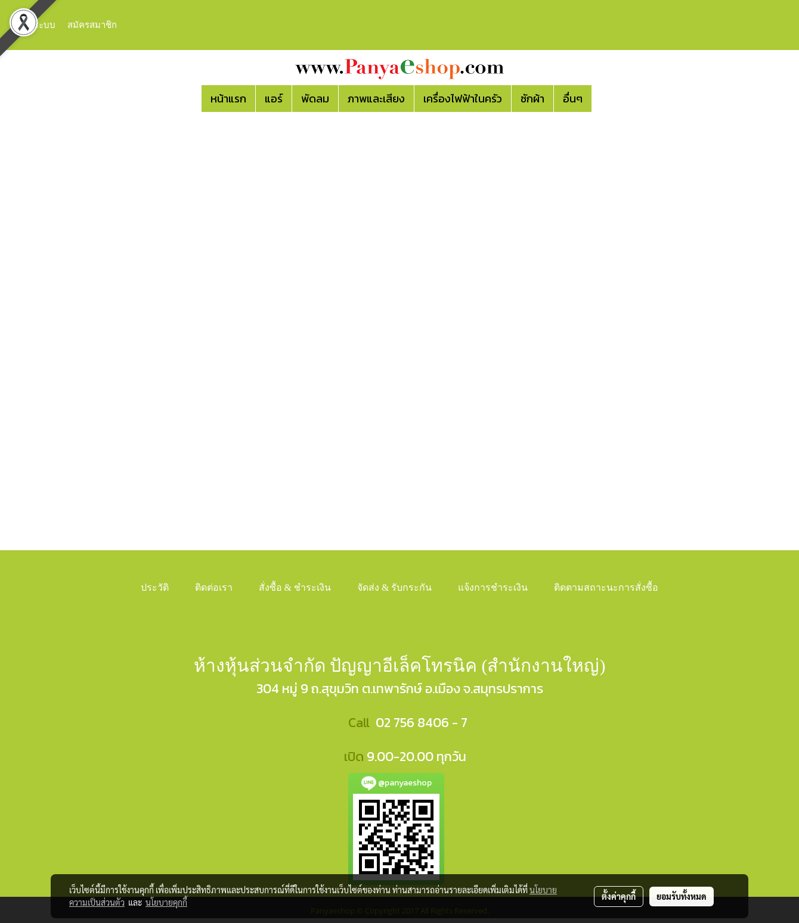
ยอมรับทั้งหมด (681, 896)
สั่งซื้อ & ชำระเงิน (295, 587)
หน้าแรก (228, 99)
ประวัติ (155, 587)
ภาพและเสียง (376, 99)
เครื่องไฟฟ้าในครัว (462, 99)
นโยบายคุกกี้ (166, 902)
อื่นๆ (573, 99)
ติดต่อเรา (214, 587)
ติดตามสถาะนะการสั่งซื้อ (606, 587)
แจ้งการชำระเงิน (493, 587)
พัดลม (315, 99)
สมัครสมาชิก (92, 25)
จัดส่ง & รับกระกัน (394, 587)
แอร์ (274, 99)
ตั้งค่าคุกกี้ (619, 896)
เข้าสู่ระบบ (35, 25)
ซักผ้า (532, 99)
